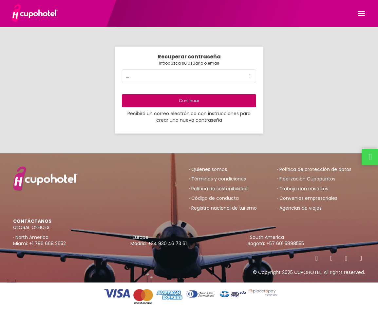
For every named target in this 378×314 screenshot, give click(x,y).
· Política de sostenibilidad (218, 189)
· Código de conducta (214, 198)
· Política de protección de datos (314, 169)
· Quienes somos (208, 169)
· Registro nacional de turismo (223, 208)
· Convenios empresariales (307, 198)
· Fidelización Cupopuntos (306, 179)
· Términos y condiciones (217, 179)
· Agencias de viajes (299, 208)
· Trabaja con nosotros (302, 189)
